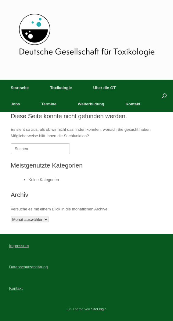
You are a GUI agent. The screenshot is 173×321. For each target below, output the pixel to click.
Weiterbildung (91, 104)
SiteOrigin (98, 309)
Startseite (20, 87)
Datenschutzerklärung (28, 267)
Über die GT (104, 87)
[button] (164, 96)
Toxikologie (61, 87)
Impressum (19, 246)
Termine (48, 104)
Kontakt (132, 104)
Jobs (15, 104)
